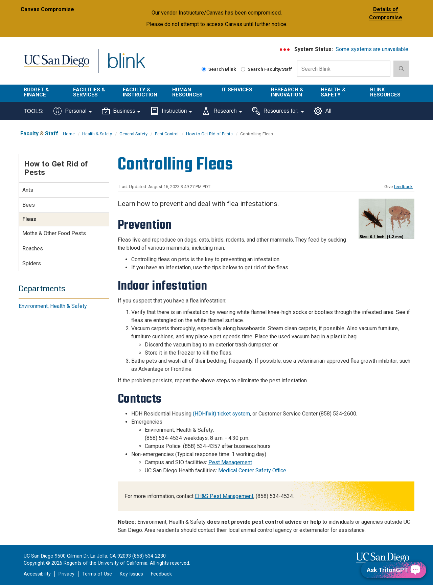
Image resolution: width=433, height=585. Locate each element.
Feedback (161, 574)
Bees (28, 205)
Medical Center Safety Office (252, 470)
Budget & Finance (36, 92)
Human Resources (187, 92)
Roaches (32, 248)
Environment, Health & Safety (53, 306)
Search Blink (219, 69)
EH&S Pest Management (224, 496)
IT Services (237, 90)
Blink (126, 65)
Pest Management (230, 462)
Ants (27, 190)
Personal (72, 111)
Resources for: (278, 111)
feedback (403, 186)
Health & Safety (333, 92)
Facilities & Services (89, 92)
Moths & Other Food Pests (54, 233)
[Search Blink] (204, 69)
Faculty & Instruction (140, 92)
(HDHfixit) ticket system (221, 413)
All (323, 111)
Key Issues (131, 574)
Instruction (171, 111)
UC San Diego (56, 65)
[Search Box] (343, 69)
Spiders (31, 263)
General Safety (133, 133)
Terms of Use (97, 574)
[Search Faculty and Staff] (243, 69)
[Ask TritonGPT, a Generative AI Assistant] (393, 570)
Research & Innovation (287, 92)
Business (121, 111)
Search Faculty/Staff (266, 69)
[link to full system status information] (285, 49)
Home (69, 133)
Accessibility (37, 574)
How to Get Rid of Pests (209, 133)
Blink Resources (385, 92)
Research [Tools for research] (222, 111)
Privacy (66, 574)
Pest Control (167, 133)
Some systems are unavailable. (372, 49)
